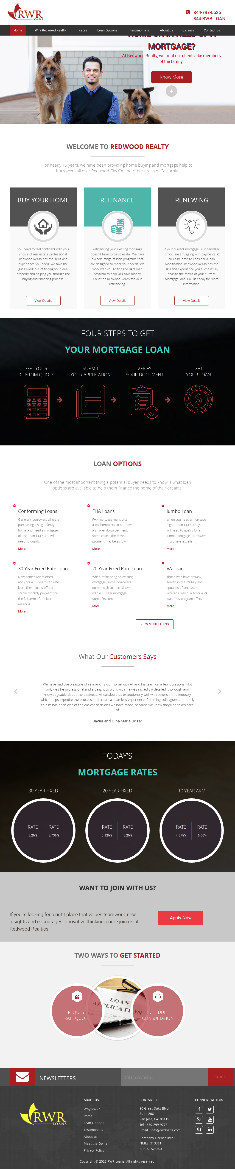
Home (18, 30)
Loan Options (107, 30)
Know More (171, 77)
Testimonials (139, 30)
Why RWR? (92, 1109)
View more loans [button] (154, 624)
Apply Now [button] (181, 918)
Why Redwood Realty (50, 30)
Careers (188, 30)
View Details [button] (43, 300)
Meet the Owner (96, 1143)
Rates (82, 30)
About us (166, 30)
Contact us (212, 30)
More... (23, 548)
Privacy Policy (94, 1150)
